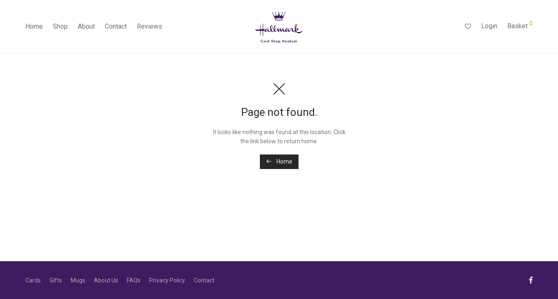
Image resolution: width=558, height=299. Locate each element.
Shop (60, 26)
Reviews (149, 26)
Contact (116, 26)
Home (34, 26)
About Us (106, 280)
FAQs (134, 280)
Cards (33, 280)
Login (489, 26)
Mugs (78, 280)
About (86, 26)
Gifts (55, 280)
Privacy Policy (167, 280)
